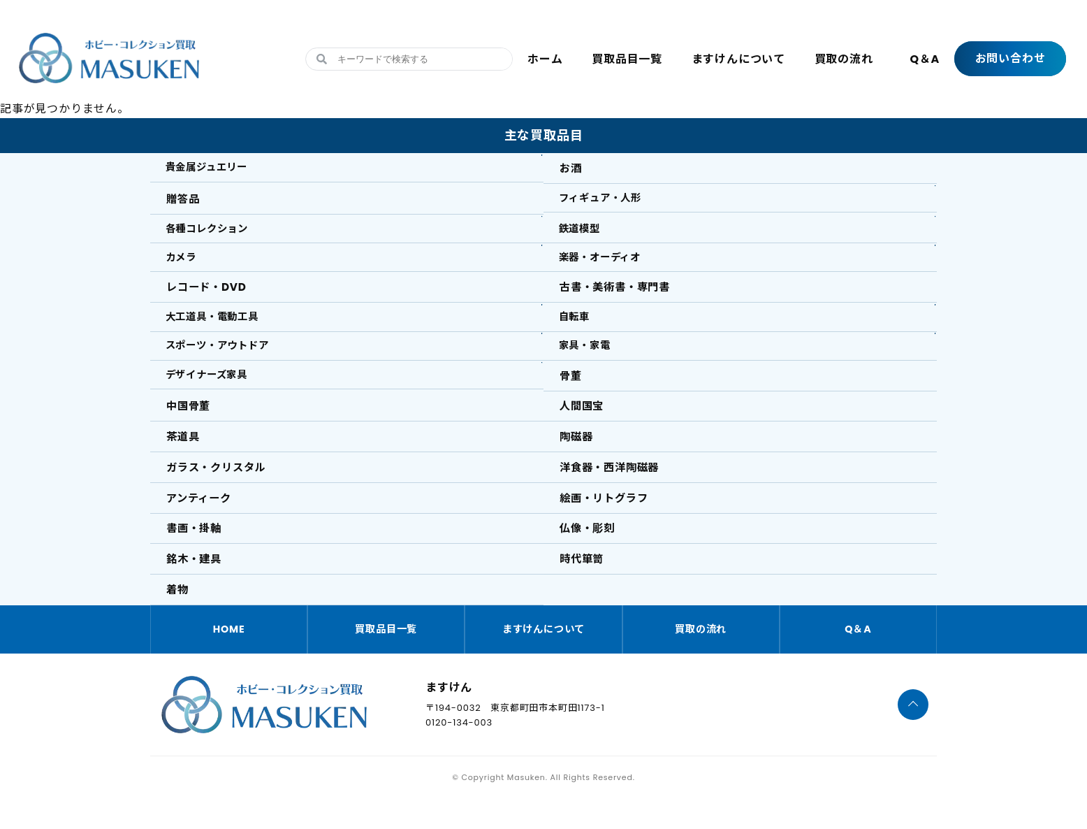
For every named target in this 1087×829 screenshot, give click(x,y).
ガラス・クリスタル (219, 488)
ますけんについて (738, 59)
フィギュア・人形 (607, 200)
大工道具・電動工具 (219, 328)
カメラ (184, 265)
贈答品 (184, 200)
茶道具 (184, 457)
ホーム (544, 59)
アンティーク (201, 520)
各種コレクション (214, 232)
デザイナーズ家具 (213, 392)
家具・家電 (589, 360)
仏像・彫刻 (589, 553)
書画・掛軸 (196, 553)
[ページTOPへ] (914, 735)
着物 (179, 617)
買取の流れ (844, 59)
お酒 (572, 169)
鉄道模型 (583, 232)
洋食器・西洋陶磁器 (613, 488)
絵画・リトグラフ (607, 520)
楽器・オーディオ (606, 265)
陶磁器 (577, 457)
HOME (229, 658)
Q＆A (925, 59)
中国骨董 (190, 425)
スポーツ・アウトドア (225, 360)
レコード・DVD (209, 297)
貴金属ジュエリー (213, 169)
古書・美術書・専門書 (619, 297)
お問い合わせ (1010, 58)
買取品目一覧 (627, 59)
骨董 (572, 392)
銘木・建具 (196, 585)
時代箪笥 (583, 585)
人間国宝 (583, 425)
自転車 (577, 328)
